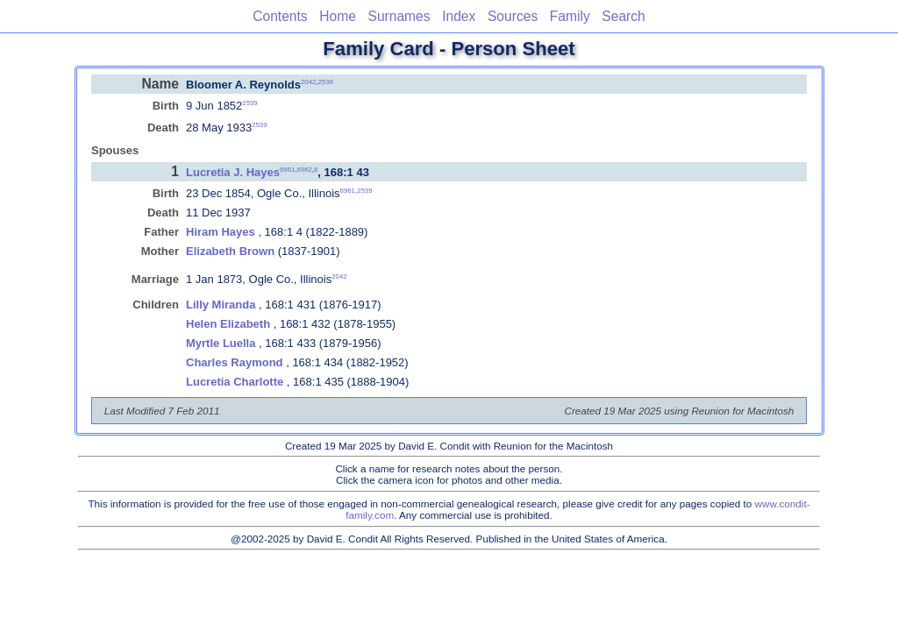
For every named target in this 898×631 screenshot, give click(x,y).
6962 (303, 170)
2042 (308, 81)
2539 (325, 81)
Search (623, 16)
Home (337, 16)
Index (458, 16)
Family (570, 16)
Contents (280, 16)
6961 (287, 170)
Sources (513, 16)
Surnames (398, 16)
